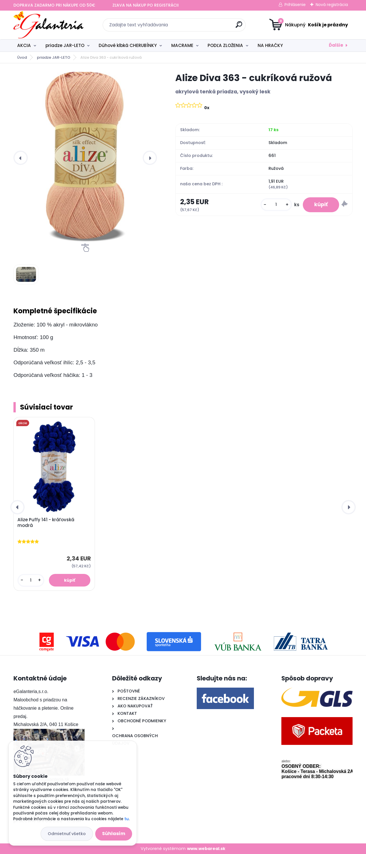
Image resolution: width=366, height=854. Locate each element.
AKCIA (24, 45)
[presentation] (20, 158)
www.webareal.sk (206, 848)
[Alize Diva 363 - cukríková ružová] (85, 158)
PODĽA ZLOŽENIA (225, 45)
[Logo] (48, 25)
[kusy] (276, 204)
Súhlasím (113, 833)
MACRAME (182, 45)
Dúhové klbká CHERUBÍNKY (128, 45)
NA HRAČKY (270, 45)
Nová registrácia (332, 4)
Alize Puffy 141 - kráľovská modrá (45, 522)
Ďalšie (336, 45)
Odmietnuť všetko (67, 834)
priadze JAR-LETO (64, 45)
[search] (239, 26)
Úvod (22, 57)
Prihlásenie (295, 4)
